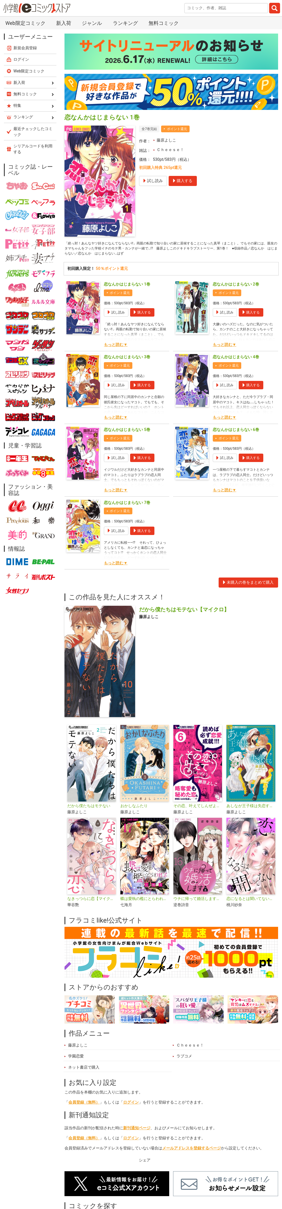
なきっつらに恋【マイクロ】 (91, 901)
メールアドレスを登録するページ (191, 1151)
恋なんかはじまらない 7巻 (127, 505)
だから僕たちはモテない (88, 808)
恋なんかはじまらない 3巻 (127, 359)
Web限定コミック (25, 23)
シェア (144, 1163)
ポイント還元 (177, 129)
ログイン (131, 1105)
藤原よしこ (166, 140)
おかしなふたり (134, 808)
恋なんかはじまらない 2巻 (236, 287)
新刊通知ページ (136, 1130)
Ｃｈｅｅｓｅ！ (170, 149)
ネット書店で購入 (83, 1070)
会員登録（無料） (84, 1105)
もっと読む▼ (115, 347)
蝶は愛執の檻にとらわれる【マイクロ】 (144, 901)
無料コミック (164, 23)
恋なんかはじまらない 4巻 (236, 359)
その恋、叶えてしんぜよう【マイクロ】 (197, 808)
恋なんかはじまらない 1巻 (127, 287)
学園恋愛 (76, 1059)
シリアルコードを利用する (32, 149)
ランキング (125, 23)
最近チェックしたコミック (32, 131)
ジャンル (92, 23)
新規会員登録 (25, 48)
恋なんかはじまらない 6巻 (236, 432)
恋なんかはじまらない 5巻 (127, 432)
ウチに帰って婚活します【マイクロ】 (197, 901)
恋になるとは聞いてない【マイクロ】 (250, 901)
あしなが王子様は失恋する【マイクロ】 (250, 808)
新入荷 (63, 23)
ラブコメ (184, 1059)
